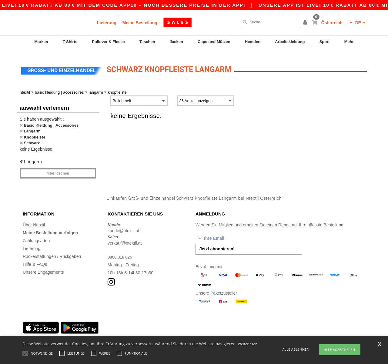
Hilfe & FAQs (35, 259)
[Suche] (269, 22)
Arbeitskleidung (290, 41)
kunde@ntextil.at (123, 225)
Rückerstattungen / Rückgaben (52, 251)
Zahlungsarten (36, 235)
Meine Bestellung (139, 22)
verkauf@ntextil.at (125, 237)
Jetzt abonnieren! (217, 243)
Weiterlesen (247, 344)
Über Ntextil (34, 219)
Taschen (147, 41)
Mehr (349, 41)
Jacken (176, 41)
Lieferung (106, 22)
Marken (41, 41)
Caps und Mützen (214, 41)
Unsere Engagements (43, 267)
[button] (306, 22)
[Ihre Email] (227, 233)
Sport (324, 41)
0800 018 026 (121, 251)
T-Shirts (70, 41)
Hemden (252, 41)
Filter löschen (57, 168)
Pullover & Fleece (108, 41)
